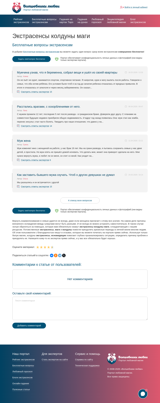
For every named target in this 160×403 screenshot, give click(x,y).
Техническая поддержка (87, 365)
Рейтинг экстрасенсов (21, 21)
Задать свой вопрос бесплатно (31, 59)
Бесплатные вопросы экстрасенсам (41, 51)
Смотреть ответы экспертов (35, 92)
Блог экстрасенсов (138, 21)
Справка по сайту (84, 359)
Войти (136, 7)
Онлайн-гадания (20, 383)
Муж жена (24, 140)
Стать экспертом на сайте (55, 359)
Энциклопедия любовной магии (116, 21)
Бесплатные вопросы (23, 365)
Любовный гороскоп (97, 21)
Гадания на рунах (83, 21)
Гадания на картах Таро (66, 21)
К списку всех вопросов (80, 200)
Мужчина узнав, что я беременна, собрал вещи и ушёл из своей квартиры (67, 72)
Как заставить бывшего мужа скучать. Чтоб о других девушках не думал (66, 174)
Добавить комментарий (29, 325)
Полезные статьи (21, 389)
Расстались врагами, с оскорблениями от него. (48, 106)
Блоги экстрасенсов (22, 377)
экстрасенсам (44, 21)
